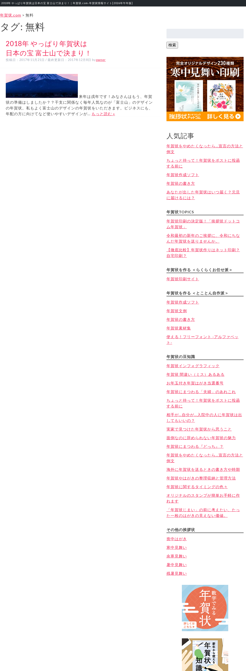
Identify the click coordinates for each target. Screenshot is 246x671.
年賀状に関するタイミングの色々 (197, 486)
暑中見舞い (176, 564)
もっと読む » (103, 113)
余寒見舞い (176, 556)
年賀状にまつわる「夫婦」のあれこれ (201, 391)
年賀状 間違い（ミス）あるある (195, 374)
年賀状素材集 (178, 328)
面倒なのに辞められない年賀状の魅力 (201, 437)
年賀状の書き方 (180, 183)
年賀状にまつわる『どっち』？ (195, 446)
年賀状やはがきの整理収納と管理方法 (201, 478)
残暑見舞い (176, 573)
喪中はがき (176, 538)
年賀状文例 (176, 310)
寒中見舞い (176, 547)
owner (101, 60)
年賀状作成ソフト (182, 174)
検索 (172, 44)
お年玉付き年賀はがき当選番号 (195, 383)
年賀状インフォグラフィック (193, 365)
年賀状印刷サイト (182, 278)
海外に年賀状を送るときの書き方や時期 (203, 469)
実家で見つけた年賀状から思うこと (199, 429)
